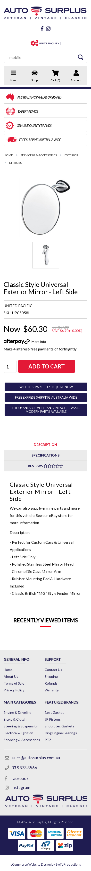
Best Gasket (54, 712)
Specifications (45, 455)
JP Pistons (53, 719)
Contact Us (53, 670)
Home (8, 670)
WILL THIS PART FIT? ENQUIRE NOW (46, 387)
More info (39, 341)
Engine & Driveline (17, 712)
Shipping (51, 676)
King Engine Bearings (61, 733)
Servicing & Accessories (22, 740)
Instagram (20, 787)
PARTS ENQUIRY (49, 43)
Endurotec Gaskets (59, 726)
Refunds (51, 683)
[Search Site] (80, 57)
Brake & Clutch (15, 719)
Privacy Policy (14, 690)
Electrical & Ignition (18, 733)
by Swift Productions (45, 864)
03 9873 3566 (24, 767)
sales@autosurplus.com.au (35, 757)
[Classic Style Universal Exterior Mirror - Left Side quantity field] (10, 366)
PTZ (48, 740)
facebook (20, 778)
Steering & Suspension (21, 726)
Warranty (52, 690)
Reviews (45, 466)
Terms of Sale (14, 683)
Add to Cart (46, 366)
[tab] (45, 444)
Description (45, 444)
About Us (11, 676)
